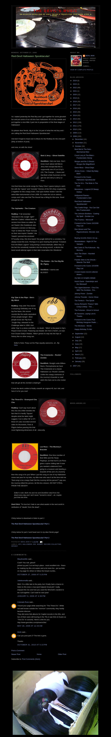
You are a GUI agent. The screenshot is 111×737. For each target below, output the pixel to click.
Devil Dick (90, 55)
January (78, 361)
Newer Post (15, 654)
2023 (75, 84)
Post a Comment (17, 651)
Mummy (40, 544)
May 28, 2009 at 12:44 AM (29, 626)
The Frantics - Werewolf (83, 220)
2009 (75, 133)
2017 (75, 105)
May (77, 347)
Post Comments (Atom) (31, 659)
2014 (75, 115)
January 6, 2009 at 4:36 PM (31, 596)
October (78, 146)
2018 (75, 101)
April (77, 351)
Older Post (62, 654)
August (78, 337)
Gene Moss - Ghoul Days (84, 168)
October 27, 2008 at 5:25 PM (32, 575)
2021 (75, 91)
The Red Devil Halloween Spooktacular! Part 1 (30, 524)
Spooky (14, 546)
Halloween (27, 544)
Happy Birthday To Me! (83, 329)
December (79, 139)
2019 (75, 98)
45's (20, 544)
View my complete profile (81, 70)
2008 (75, 136)
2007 (75, 366)
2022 (75, 88)
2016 (75, 108)
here (16, 345)
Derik (19, 632)
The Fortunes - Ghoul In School (86, 310)
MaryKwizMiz (22, 559)
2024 (75, 81)
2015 (75, 112)
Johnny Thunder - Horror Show (86, 297)
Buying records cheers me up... (86, 238)
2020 (75, 95)
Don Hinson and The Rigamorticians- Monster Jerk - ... (86, 231)
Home (39, 654)
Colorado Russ (23, 602)
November (79, 143)
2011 (75, 126)
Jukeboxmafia (22, 581)
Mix (34, 544)
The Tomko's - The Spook (84, 301)
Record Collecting (52, 544)
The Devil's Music (55, 11)
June (77, 344)
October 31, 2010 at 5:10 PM (32, 645)
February (79, 358)
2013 (75, 119)
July (77, 341)
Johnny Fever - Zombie (83, 294)
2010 (75, 129)
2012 (75, 122)
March (77, 354)
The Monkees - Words (83, 326)
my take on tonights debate (84, 278)
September (79, 334)
